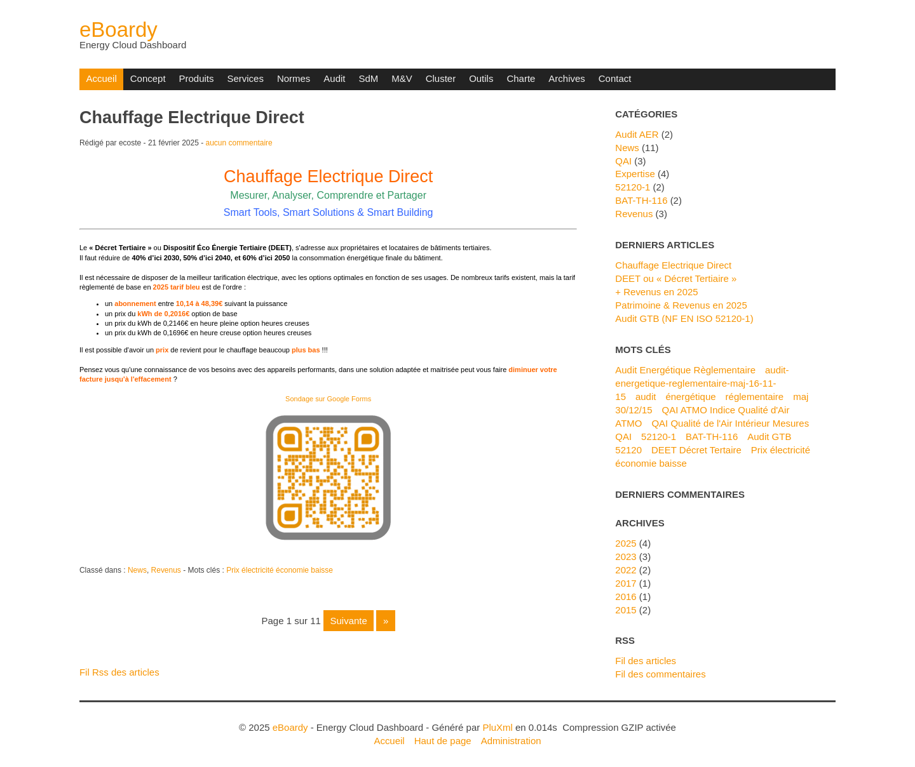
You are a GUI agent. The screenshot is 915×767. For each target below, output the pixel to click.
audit (645, 396)
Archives (566, 78)
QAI (623, 161)
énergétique (690, 396)
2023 (625, 556)
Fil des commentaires (660, 674)
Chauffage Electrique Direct (191, 117)
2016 (625, 596)
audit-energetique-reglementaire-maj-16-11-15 (702, 383)
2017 (625, 583)
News (137, 570)
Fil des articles (645, 660)
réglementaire (755, 396)
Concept (148, 78)
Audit (334, 78)
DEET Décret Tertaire (696, 449)
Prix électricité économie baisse (279, 570)
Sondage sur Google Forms (328, 399)
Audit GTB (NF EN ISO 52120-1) (684, 318)
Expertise (634, 173)
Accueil (101, 78)
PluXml (497, 727)
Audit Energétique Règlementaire (685, 369)
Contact (615, 78)
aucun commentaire (239, 142)
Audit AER (636, 134)
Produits (196, 78)
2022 (625, 569)
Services (245, 78)
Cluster (441, 78)
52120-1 (632, 187)
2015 (625, 609)
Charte (520, 78)
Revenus (166, 570)
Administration (511, 740)
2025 (625, 543)
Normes (293, 78)
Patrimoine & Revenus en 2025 (681, 305)
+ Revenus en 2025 (656, 291)
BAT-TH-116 (641, 200)
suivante (348, 620)
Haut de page (442, 740)
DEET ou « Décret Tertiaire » (675, 278)
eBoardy (118, 29)
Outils (481, 78)
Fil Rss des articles (119, 672)
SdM (368, 78)
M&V (401, 78)
